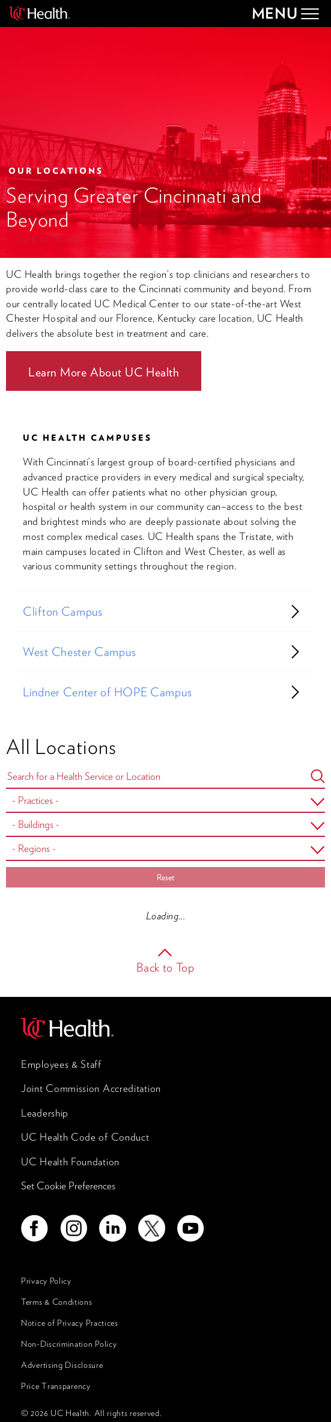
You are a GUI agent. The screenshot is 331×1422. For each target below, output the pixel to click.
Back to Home (46, 239)
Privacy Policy (46, 1281)
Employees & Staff (61, 1064)
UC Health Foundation (70, 1162)
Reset (165, 877)
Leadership (44, 1113)
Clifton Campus (63, 611)
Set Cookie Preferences (68, 1186)
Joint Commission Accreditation (91, 1088)
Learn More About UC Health (103, 372)
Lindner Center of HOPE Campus (107, 692)
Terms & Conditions (57, 1302)
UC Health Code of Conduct (85, 1137)
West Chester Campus (79, 652)
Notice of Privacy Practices (69, 1323)
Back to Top (165, 967)
